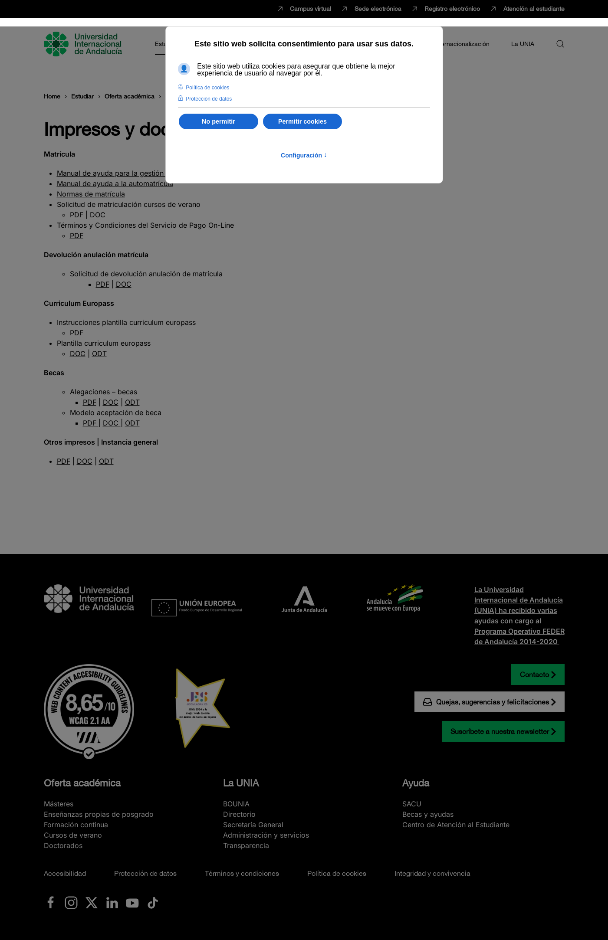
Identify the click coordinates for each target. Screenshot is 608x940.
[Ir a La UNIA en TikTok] (153, 902)
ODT (99, 353)
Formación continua (76, 824)
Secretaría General (253, 824)
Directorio (239, 814)
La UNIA (241, 783)
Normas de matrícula (91, 194)
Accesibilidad (65, 873)
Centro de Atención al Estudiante (455, 824)
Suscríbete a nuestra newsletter (499, 731)
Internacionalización (462, 43)
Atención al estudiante (527, 9)
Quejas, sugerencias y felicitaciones (486, 702)
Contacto (534, 674)
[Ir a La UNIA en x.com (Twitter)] (92, 902)
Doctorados (63, 845)
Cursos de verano (73, 835)
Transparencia (246, 845)
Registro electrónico (445, 9)
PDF (77, 214)
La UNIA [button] (522, 43)
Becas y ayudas (428, 814)
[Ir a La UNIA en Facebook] (51, 902)
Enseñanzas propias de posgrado (99, 814)
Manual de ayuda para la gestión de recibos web (137, 173)
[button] (560, 43)
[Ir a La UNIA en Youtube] (132, 902)
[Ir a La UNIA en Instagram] (71, 902)
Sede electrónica (370, 9)
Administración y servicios (266, 835)
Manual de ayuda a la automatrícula (115, 183)
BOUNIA (236, 803)
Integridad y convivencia (432, 873)
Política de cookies (336, 873)
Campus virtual (304, 9)
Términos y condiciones (242, 873)
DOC (99, 214)
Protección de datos (145, 873)
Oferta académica (82, 783)
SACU (411, 803)
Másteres (58, 803)
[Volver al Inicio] (84, 43)
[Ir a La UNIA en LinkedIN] (112, 902)
